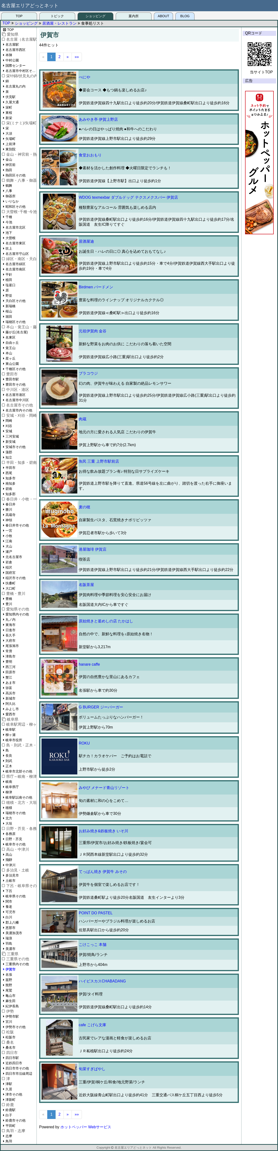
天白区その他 (15, 301)
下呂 (8, 891)
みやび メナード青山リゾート (104, 788)
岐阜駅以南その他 (18, 797)
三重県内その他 (17, 964)
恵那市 (10, 928)
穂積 (8, 808)
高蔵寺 (10, 515)
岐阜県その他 (15, 896)
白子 (8, 1115)
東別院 (10, 149)
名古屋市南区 (15, 269)
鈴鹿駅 (10, 1110)
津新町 (10, 1100)
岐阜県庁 (12, 787)
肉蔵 (82, 419)
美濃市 (10, 949)
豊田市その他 (15, 384)
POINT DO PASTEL (96, 913)
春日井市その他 (17, 525)
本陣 (8, 55)
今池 (8, 222)
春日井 (10, 504)
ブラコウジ (88, 373)
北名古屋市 (13, 557)
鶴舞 (8, 185)
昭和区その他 (15, 206)
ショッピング (95, 16)
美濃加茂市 (13, 933)
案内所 (134, 16)
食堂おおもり (90, 155)
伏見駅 (10, 97)
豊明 (8, 661)
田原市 (10, 672)
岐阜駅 (10, 729)
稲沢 (8, 567)
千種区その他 (15, 369)
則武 (8, 761)
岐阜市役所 (13, 740)
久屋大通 (12, 102)
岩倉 (8, 562)
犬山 (8, 546)
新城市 (10, 698)
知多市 (10, 478)
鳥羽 (8, 1141)
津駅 (8, 1084)
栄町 (8, 107)
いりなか (12, 201)
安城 (8, 431)
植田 (8, 280)
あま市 (10, 683)
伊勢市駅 (12, 1016)
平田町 (10, 1126)
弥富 (8, 688)
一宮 (8, 530)
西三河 (10, 667)
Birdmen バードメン (96, 287)
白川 (8, 917)
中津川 (10, 865)
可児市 (10, 912)
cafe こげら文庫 (92, 1025)
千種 (8, 217)
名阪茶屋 (86, 585)
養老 (8, 907)
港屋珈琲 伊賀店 (92, 549)
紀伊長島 (12, 1006)
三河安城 (12, 436)
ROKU (84, 743)
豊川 (8, 604)
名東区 (10, 337)
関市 (8, 901)
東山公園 (12, 364)
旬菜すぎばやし (92, 1069)
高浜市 (10, 693)
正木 (8, 766)
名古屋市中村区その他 (21, 71)
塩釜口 (10, 285)
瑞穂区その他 (15, 322)
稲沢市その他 (15, 578)
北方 (8, 818)
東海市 (10, 625)
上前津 (10, 144)
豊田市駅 (12, 379)
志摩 (8, 1136)
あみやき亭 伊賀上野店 (98, 119)
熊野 (8, 985)
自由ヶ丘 (12, 343)
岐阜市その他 (15, 844)
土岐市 (10, 880)
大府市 (10, 640)
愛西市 (10, 714)
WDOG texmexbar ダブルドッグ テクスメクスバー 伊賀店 (128, 197)
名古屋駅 (12, 44)
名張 (8, 974)
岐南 (8, 782)
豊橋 (8, 599)
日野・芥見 (13, 839)
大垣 (8, 823)
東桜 (8, 113)
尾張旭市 (12, 646)
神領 (8, 520)
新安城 (10, 442)
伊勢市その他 (15, 1027)
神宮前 (10, 165)
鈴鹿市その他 (15, 1120)
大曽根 (10, 238)
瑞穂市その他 (15, 813)
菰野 (8, 980)
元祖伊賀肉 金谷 (92, 331)
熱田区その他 (15, 175)
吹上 (8, 248)
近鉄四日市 (13, 1063)
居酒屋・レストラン (59, 23)
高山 (8, 854)
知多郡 (10, 494)
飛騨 (8, 860)
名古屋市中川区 (17, 400)
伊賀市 (10, 969)
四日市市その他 (17, 1068)
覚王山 (10, 348)
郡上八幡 (12, 922)
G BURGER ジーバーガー (101, 707)
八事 (8, 191)
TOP (19, 16)
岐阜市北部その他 (18, 771)
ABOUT (163, 16)
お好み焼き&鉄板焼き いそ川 (103, 831)
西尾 (8, 473)
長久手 (10, 635)
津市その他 (13, 1094)
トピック (57, 16)
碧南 (8, 489)
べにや (84, 77)
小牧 (8, 536)
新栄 (8, 118)
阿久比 (10, 704)
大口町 (10, 588)
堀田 (8, 316)
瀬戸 (8, 552)
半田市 (10, 468)
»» (77, 57)
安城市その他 (15, 447)
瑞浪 (8, 938)
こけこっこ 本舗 (92, 945)
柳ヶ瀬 (10, 735)
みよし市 (12, 709)
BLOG (185, 16)
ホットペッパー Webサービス (85, 1127)
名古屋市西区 (15, 50)
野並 (8, 295)
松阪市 (10, 1037)
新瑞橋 (10, 306)
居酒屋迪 (86, 241)
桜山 (8, 311)
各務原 (10, 834)
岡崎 (8, 420)
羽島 (8, 943)
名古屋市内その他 (18, 410)
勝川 (8, 509)
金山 (8, 159)
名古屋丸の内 (15, 86)
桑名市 (10, 1047)
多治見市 (12, 875)
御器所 (10, 196)
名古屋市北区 (15, 227)
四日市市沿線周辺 (18, 1073)
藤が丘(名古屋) (16, 332)
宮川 (8, 1022)
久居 (8, 1089)
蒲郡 (8, 452)
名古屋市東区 (15, 243)
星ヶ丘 (10, 358)
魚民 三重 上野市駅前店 (99, 461)
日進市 (10, 630)
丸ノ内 (10, 619)
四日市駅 (12, 1058)
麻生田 (10, 1001)
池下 (8, 233)
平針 (8, 274)
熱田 (8, 170)
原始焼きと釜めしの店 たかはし (106, 621)
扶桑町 (10, 583)
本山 (8, 353)
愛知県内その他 (17, 614)
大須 (8, 133)
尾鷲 (8, 990)
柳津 (8, 792)
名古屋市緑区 (15, 264)
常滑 (8, 651)
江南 (8, 541)
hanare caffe (89, 664)
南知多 (10, 483)
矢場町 (10, 139)
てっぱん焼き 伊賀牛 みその (103, 872)
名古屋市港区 (15, 395)
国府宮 (10, 573)
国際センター (15, 65)
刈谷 (8, 426)
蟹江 (8, 677)
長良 (8, 755)
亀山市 (10, 996)
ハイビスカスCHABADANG (102, 981)
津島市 (10, 656)
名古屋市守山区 (17, 254)
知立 (8, 457)
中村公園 (12, 60)
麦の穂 (84, 507)
